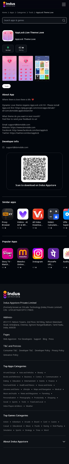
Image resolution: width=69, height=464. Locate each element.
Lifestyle (26, 389)
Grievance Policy (10, 355)
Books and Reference (11, 377)
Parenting (46, 393)
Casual (6, 426)
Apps (12, 12)
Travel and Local (36, 402)
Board (36, 422)
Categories (21, 12)
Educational (17, 426)
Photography (25, 397)
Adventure (16, 422)
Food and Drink (9, 385)
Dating (6, 381)
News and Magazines (29, 393)
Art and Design (9, 372)
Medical (58, 389)
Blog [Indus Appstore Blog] (45, 339)
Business (28, 377)
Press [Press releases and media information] (51, 339)
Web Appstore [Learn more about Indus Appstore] (9, 339)
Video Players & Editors (12, 406)
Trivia (38, 430)
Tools (31, 12)
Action (5, 422)
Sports (15, 402)
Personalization (9, 397)
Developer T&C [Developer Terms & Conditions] (26, 350)
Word (46, 430)
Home (4, 12)
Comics (39, 377)
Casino (54, 422)
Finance (52, 381)
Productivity (39, 397)
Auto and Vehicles (26, 372)
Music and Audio (10, 393)
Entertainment (29, 381)
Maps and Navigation (42, 389)
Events (42, 381)
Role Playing (58, 426)
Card (45, 422)
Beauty (40, 372)
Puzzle (37, 426)
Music (28, 426)
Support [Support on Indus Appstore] (37, 339)
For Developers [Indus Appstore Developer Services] (25, 339)
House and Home (45, 385)
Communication (52, 377)
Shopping (51, 397)
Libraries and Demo (11, 389)
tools (6, 86)
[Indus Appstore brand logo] (17, 4)
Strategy (28, 430)
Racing (46, 426)
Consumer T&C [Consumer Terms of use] (10, 350)
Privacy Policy (58, 350)
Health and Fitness (27, 385)
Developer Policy (42, 350)
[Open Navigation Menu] (64, 4)
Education (16, 381)
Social (5, 402)
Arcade (27, 422)
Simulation (7, 430)
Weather (29, 406)
